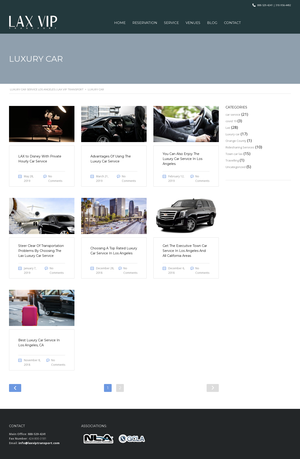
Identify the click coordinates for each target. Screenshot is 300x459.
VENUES (193, 23)
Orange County (236, 141)
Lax (228, 128)
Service (171, 23)
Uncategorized (236, 167)
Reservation (144, 23)
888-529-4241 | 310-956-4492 (274, 5)
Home (120, 23)
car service (233, 114)
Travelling (232, 160)
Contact (232, 23)
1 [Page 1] (107, 388)
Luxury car (233, 134)
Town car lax (234, 154)
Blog (212, 23)
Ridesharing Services (240, 147)
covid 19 (231, 121)
